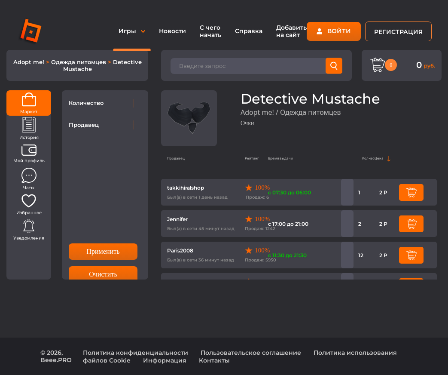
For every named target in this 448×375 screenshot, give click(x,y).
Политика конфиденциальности (135, 353)
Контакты (214, 360)
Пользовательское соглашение (251, 353)
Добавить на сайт (291, 31)
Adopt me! (29, 61)
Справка (248, 31)
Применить (102, 251)
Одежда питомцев (79, 61)
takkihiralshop (185, 187)
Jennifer (177, 219)
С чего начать (210, 31)
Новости (172, 31)
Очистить (103, 274)
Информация (164, 360)
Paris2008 (180, 250)
